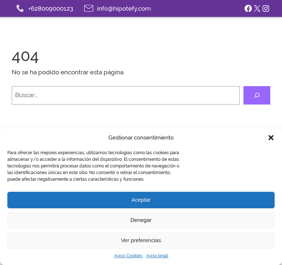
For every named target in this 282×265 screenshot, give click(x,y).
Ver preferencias (141, 240)
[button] (271, 137)
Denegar (141, 220)
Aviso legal (157, 255)
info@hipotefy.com (124, 8)
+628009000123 (50, 8)
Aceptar (141, 200)
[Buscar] (256, 95)
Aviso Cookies (128, 255)
